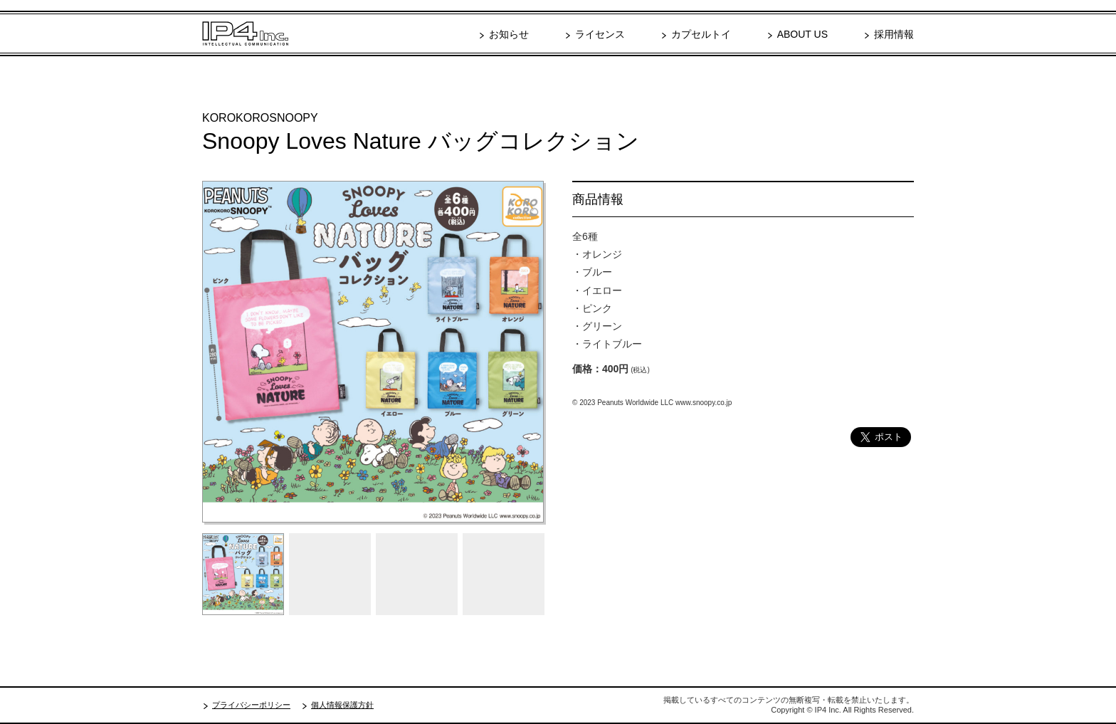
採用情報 (894, 34)
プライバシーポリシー (251, 705)
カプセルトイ (701, 34)
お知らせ (509, 34)
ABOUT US (802, 34)
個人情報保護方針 (342, 705)
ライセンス (600, 34)
